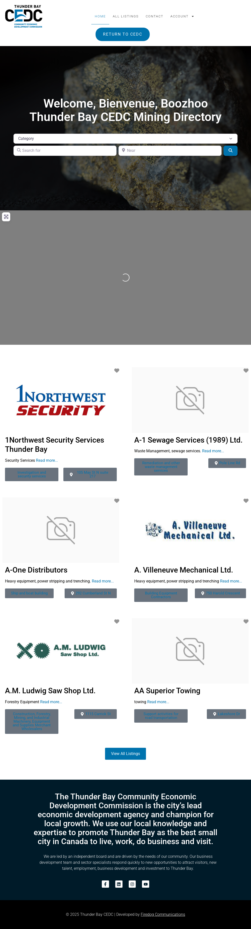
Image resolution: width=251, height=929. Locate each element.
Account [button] (182, 16)
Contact (154, 16)
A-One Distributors (36, 570)
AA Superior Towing (167, 690)
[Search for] (65, 151)
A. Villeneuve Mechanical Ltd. (183, 570)
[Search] (231, 151)
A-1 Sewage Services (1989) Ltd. (188, 440)
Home (100, 16)
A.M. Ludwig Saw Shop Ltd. (50, 690)
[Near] (170, 151)
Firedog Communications (163, 914)
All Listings (126, 16)
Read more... (47, 460)
